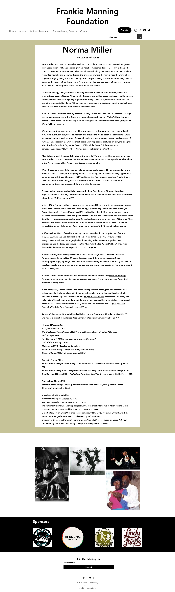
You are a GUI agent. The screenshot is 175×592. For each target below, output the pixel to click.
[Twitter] (94, 578)
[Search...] (121, 37)
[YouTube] (90, 578)
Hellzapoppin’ (48, 335)
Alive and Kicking (67, 423)
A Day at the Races (50, 328)
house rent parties (92, 85)
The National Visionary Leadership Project (61, 405)
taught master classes (94, 296)
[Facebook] (140, 30)
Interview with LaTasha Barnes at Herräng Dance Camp (67, 420)
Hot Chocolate (48, 339)
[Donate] (124, 30)
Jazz (91, 103)
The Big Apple (48, 332)
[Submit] (89, 567)
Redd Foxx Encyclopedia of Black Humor (89, 374)
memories (53, 184)
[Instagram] (135, 30)
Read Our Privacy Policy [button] (87, 588)
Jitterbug (66, 398)
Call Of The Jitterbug (51, 342)
